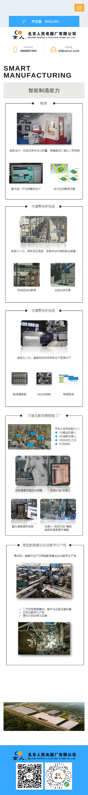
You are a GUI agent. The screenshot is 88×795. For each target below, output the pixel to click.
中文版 (37, 21)
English (52, 21)
